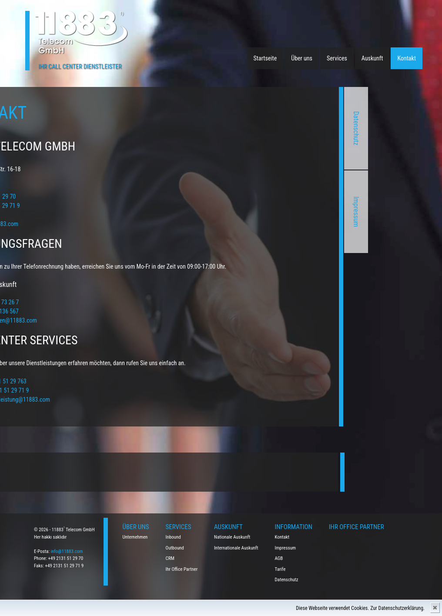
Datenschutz (284, 128)
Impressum (284, 211)
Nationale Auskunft (232, 537)
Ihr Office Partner (182, 569)
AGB (279, 558)
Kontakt (406, 58)
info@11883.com (66, 551)
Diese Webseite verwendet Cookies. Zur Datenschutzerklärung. (360, 608)
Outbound (175, 548)
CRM (170, 558)
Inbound (173, 537)
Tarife (280, 569)
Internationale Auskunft (236, 548)
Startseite (265, 58)
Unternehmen (135, 537)
